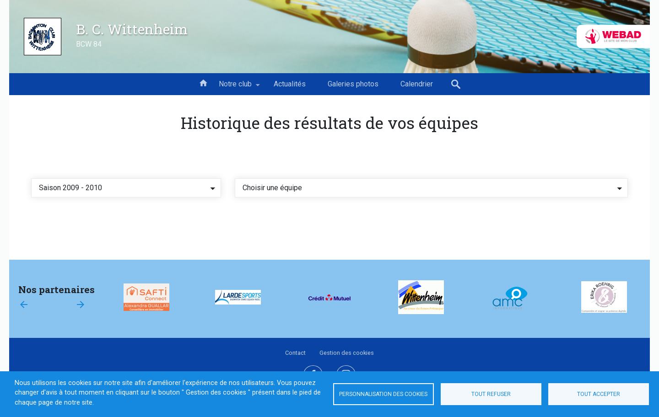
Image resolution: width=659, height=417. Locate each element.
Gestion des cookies (346, 352)
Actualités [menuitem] (290, 84)
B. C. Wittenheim (132, 29)
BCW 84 (89, 44)
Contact (295, 352)
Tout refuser (491, 394)
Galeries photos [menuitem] (353, 84)
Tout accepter (598, 394)
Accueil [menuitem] (203, 82)
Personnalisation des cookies (383, 394)
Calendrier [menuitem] (416, 84)
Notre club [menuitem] (235, 87)
